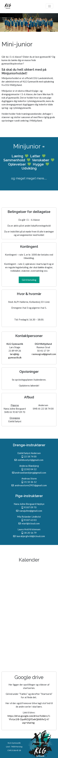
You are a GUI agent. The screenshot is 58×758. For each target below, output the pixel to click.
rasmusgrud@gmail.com (44, 354)
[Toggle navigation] (49, 6)
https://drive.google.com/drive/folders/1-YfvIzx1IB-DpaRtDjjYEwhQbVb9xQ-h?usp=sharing (29, 719)
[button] (29, 279)
